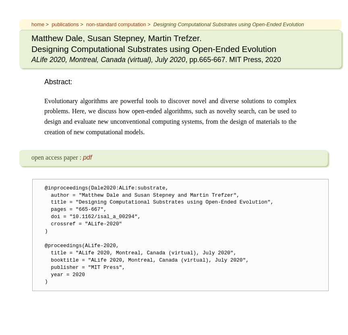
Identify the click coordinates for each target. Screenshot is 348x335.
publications (65, 24)
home (37, 24)
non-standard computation (116, 24)
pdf (87, 157)
